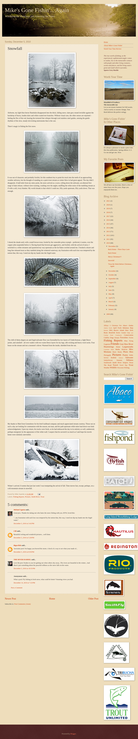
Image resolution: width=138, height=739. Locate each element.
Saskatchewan (108, 360)
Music (114, 352)
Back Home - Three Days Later (119, 249)
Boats (106, 333)
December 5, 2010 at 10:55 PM (24, 568)
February (111, 305)
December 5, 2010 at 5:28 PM (24, 538)
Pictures (27, 497)
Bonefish (112, 333)
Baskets (106, 330)
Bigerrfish (17, 545)
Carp (128, 333)
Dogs (112, 338)
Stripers (125, 363)
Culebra (106, 338)
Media (117, 349)
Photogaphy (107, 355)
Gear (122, 344)
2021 (108, 201)
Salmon (121, 357)
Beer (127, 330)
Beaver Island (119, 330)
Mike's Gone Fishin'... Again (37, 10)
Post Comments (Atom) (22, 604)
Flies (126, 341)
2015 (108, 224)
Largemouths (127, 347)
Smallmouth (107, 363)
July (110, 286)
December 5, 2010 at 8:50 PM (24, 552)
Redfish (113, 358)
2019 (108, 208)
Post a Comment (16, 588)
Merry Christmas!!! (114, 257)
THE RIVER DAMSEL (22, 559)
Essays (117, 338)
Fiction (131, 338)
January (111, 309)
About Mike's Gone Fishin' (113, 45)
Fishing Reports (18, 497)
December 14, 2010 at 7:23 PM (24, 583)
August (111, 282)
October (111, 275)
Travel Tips (123, 365)
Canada (123, 333)
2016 (108, 220)
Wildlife (113, 367)
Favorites (124, 337)
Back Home (112, 253)
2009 (108, 314)
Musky (120, 352)
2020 (108, 205)
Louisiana (106, 349)
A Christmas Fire (116, 325)
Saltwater (129, 357)
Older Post (93, 598)
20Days (106, 325)
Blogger (73, 734)
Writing (126, 368)
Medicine (124, 349)
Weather (107, 368)
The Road (107, 365)
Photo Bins (128, 352)
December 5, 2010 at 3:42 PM (24, 523)
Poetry (125, 355)
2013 (108, 231)
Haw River (128, 344)
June (110, 290)
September (112, 279)
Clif (15, 531)
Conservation (128, 335)
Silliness (129, 360)
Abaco (125, 325)
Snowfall (111, 260)
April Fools (117, 328)
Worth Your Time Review (112, 49)
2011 (108, 239)
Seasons (119, 360)
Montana (107, 352)
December (112, 246)
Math (112, 349)
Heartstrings (109, 347)
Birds (131, 330)
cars (132, 333)
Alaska (130, 325)
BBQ (110, 330)
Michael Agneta (19, 510)
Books (118, 333)
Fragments (107, 344)
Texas (131, 363)
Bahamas (126, 328)
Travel (115, 365)
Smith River (35, 497)
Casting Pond (108, 335)
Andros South (108, 328)
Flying (131, 341)
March (110, 302)
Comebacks (118, 335)
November (112, 271)
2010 (108, 243)
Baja (131, 328)
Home (52, 598)
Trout (42, 497)
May (110, 294)
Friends (115, 343)
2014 (108, 228)
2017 (108, 216)
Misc (131, 349)
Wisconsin (120, 368)
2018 (108, 212)
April (110, 298)
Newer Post (10, 598)
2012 (108, 235)
